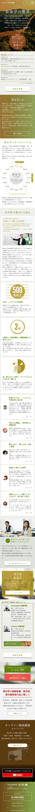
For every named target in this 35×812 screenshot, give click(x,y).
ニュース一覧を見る (26, 83)
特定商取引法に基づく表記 (17, 805)
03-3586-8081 (17, 797)
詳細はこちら (17, 713)
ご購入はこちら (17, 745)
